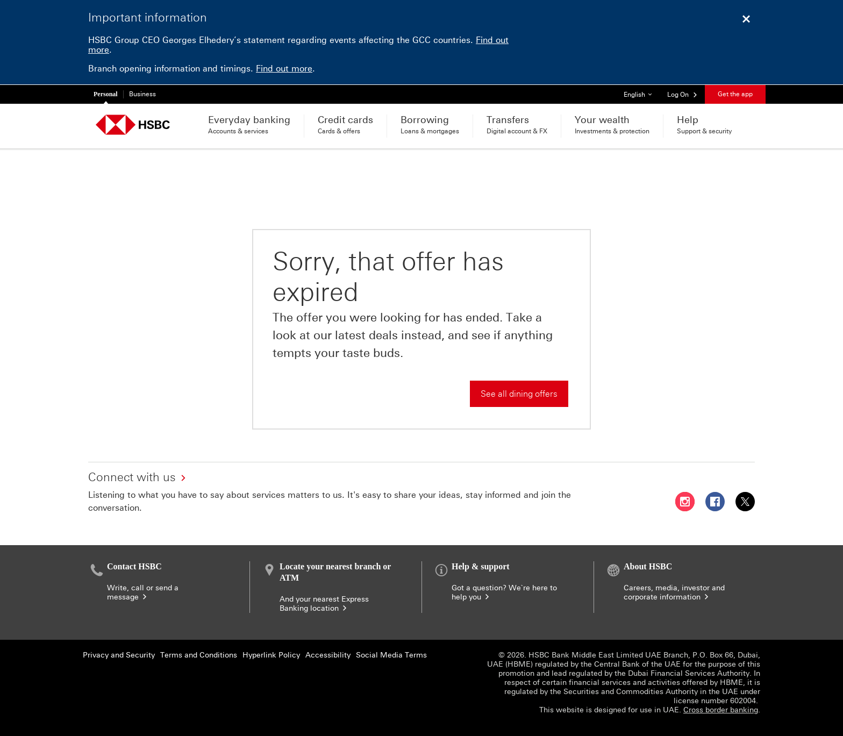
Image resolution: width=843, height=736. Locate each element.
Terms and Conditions (198, 655)
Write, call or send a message (142, 592)
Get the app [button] (735, 94)
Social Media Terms (391, 655)
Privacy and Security (119, 655)
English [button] (641, 91)
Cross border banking (720, 709)
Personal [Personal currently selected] (106, 94)
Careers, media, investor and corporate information (674, 592)
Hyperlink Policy (271, 655)
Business (142, 94)
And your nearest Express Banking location (324, 604)
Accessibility (328, 655)
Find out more (284, 68)
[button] (682, 94)
